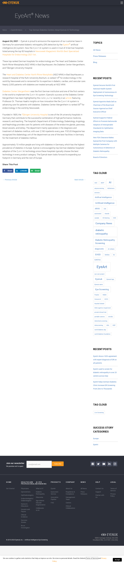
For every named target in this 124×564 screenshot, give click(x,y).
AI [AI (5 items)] (110, 191)
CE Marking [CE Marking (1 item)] (105, 227)
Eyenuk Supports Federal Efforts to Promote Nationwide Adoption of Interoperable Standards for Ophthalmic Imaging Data (104, 131)
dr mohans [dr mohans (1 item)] (111, 258)
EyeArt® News (18, 30)
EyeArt (66, 44)
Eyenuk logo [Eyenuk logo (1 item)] (110, 288)
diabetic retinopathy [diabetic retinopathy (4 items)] (101, 240)
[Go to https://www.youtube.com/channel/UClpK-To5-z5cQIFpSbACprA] (104, 483)
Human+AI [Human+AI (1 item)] (98, 308)
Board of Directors (101, 166)
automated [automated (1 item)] (98, 222)
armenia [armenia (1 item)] (97, 201)
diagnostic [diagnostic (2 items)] (99, 257)
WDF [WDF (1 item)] (114, 334)
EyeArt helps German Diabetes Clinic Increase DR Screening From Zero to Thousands (104, 401)
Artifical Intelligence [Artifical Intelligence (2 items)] (103, 206)
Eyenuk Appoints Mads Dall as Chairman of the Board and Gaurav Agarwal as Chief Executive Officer (105, 112)
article (69, 98)
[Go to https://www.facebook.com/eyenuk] (93, 483)
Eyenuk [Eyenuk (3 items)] (98, 287)
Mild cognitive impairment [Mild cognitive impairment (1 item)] (103, 317)
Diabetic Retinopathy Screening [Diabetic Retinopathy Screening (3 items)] (105, 250)
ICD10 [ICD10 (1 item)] (106, 308)
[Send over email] (35, 171)
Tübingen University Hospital (35, 114)
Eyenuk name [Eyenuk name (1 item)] (99, 293)
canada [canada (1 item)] (97, 227)
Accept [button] (118, 561)
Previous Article (10, 179)
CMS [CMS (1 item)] (114, 227)
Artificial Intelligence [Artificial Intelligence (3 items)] (104, 211)
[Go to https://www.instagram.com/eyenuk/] (115, 483)
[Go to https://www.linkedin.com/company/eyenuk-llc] (109, 483)
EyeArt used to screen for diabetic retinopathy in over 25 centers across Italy (104, 386)
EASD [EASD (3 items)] (98, 263)
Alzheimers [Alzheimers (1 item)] (110, 197)
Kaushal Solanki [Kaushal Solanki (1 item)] (99, 312)
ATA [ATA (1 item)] (105, 218)
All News (97, 50)
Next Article (79, 179)
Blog (95, 62)
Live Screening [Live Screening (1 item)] (99, 431)
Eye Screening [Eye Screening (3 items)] (102, 298)
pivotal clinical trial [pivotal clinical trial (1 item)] (100, 321)
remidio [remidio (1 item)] (110, 325)
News (4, 30)
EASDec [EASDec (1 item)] (107, 263)
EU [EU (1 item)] (114, 263)
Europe (96, 457)
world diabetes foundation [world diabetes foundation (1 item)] (102, 343)
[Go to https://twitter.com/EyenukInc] (98, 483)
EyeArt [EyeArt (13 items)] (102, 275)
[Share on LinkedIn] (21, 171)
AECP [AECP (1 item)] (102, 192)
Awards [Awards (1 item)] (107, 222)
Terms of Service (90, 561)
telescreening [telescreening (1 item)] (99, 334)
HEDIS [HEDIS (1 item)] (104, 304)
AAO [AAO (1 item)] (96, 192)
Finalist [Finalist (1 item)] (97, 304)
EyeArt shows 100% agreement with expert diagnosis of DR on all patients (102, 371)
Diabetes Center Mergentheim (16, 91)
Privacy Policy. (105, 561)
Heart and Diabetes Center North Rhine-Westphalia (29, 74)
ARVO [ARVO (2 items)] (97, 217)
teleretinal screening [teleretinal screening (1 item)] (101, 330)
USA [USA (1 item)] (107, 334)
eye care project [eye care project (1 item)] (99, 283)
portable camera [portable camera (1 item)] (100, 325)
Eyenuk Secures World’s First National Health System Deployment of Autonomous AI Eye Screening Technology (105, 93)
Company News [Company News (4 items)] (103, 232)
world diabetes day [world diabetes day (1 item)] (100, 338)
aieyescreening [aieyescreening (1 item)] (99, 197)
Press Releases (99, 56)
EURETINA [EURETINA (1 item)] (98, 269)
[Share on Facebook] (7, 171)
